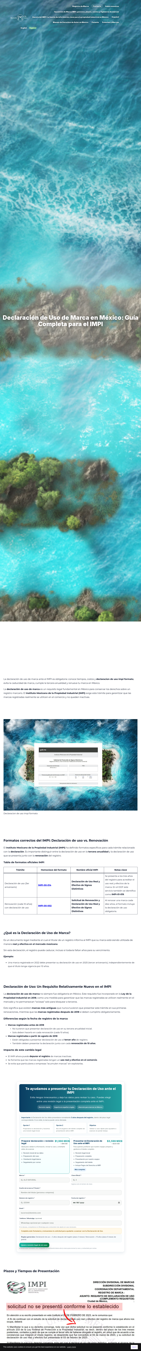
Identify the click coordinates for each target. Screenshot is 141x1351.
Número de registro (27, 1198)
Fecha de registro (78, 1198)
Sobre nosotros (112, 6)
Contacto (97, 6)
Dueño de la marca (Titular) (30, 1188)
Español (33, 28)
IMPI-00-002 (45, 905)
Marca (22, 1175)
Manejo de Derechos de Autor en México (70, 22)
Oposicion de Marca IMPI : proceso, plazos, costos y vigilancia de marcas (86, 12)
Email (21, 1209)
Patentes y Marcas (110, 22)
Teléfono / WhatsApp (30, 1219)
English (24, 28)
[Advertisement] (70, 640)
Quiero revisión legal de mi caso (34, 1245)
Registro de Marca (80, 6)
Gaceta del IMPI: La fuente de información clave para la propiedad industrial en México (70, 17)
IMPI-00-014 (44, 885)
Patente (95, 22)
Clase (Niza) (76, 1175)
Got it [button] (134, 1347)
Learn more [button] (71, 1347)
